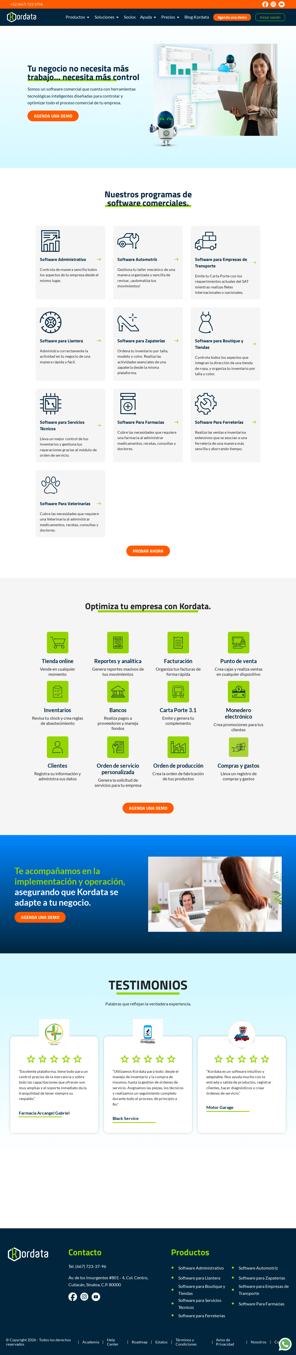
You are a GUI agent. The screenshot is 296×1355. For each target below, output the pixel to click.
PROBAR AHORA (148, 551)
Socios (130, 16)
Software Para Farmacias (261, 1303)
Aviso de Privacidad (225, 1342)
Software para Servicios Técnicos (199, 1304)
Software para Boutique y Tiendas (201, 1290)
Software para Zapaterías (262, 1277)
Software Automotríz (258, 1267)
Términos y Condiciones (186, 1342)
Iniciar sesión (270, 17)
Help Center (113, 1342)
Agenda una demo (232, 17)
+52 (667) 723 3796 (26, 4)
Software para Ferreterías (201, 1315)
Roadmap (140, 1342)
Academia (90, 1342)
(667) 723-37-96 (90, 1266)
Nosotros (258, 1342)
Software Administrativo (201, 1267)
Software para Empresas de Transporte (264, 1290)
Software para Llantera (199, 1277)
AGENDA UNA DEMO (53, 116)
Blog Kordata (196, 16)
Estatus (161, 1342)
